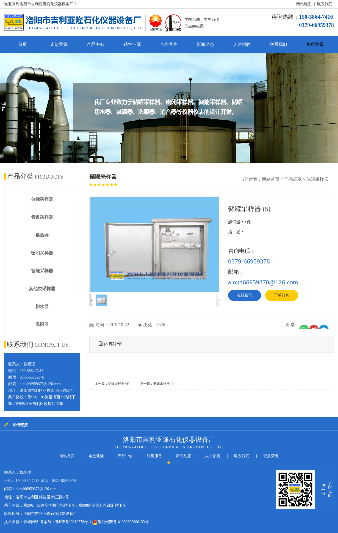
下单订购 (281, 295)
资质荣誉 (315, 44)
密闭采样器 (42, 253)
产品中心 (95, 44)
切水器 (42, 306)
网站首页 (270, 179)
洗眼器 (42, 324)
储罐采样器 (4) (163, 383)
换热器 (42, 235)
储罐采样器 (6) (118, 383)
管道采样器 (42, 217)
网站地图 (304, 4)
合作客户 (169, 44)
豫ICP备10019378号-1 (73, 522)
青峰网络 (31, 522)
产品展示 (293, 179)
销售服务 (154, 456)
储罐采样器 (42, 199)
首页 (22, 44)
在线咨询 (244, 295)
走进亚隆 (59, 44)
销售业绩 (132, 44)
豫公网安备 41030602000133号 (120, 522)
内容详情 (110, 343)
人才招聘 (242, 44)
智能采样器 (42, 270)
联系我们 (325, 4)
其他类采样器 (42, 288)
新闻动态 (205, 44)
